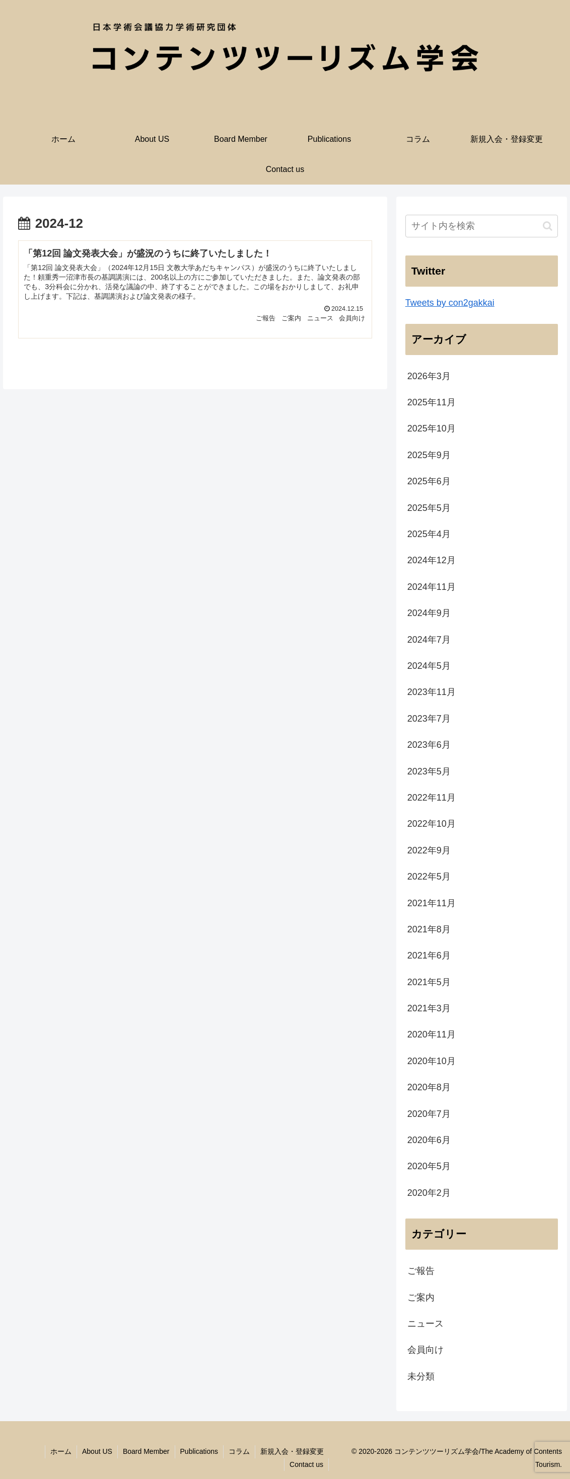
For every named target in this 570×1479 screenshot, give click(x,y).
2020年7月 (429, 1114)
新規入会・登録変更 (292, 1451)
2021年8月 (429, 929)
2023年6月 (429, 745)
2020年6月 (429, 1140)
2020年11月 (431, 1034)
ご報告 (421, 1271)
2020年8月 (429, 1087)
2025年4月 (429, 534)
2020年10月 (431, 1061)
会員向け (425, 1350)
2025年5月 (429, 508)
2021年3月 (429, 1008)
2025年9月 (429, 455)
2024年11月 (431, 587)
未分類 (421, 1376)
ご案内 (421, 1297)
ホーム (61, 1451)
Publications (199, 1451)
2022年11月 (431, 798)
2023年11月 (431, 692)
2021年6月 (429, 955)
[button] (547, 226)
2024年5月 (429, 666)
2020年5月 (429, 1166)
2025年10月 (431, 428)
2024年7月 (429, 640)
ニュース (425, 1324)
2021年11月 (431, 903)
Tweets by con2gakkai (449, 303)
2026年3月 (429, 376)
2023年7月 (429, 719)
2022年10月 (431, 824)
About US (97, 1451)
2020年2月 (429, 1193)
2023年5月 (429, 771)
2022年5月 (429, 877)
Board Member (146, 1451)
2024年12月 (431, 560)
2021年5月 (429, 982)
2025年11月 (431, 402)
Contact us (306, 1464)
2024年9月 (429, 613)
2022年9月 (429, 850)
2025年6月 (429, 481)
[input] (481, 226)
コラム (239, 1451)
